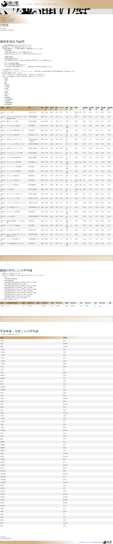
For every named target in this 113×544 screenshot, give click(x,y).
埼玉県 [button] (49, 4)
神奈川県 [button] (43, 4)
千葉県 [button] (55, 4)
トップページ (6, 15)
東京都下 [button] (36, 4)
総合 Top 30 (6, 17)
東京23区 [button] (29, 4)
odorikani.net (88, 542)
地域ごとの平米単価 (8, 21)
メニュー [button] (23, 4)
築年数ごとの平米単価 (9, 19)
